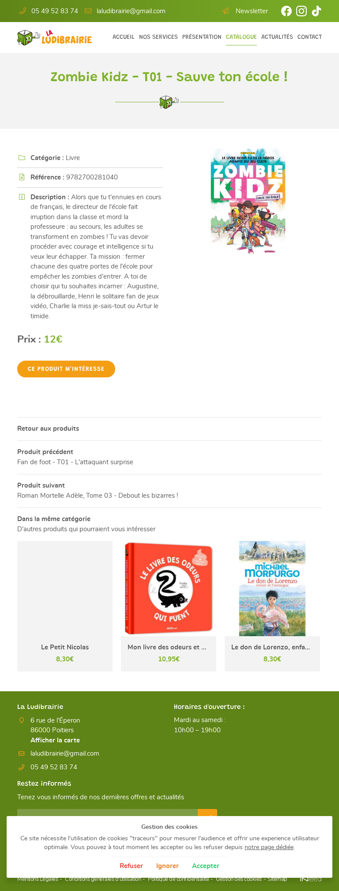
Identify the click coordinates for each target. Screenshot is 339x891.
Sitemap (277, 880)
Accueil (124, 37)
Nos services (158, 37)
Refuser (131, 866)
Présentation (202, 37)
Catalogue (241, 37)
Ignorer (167, 866)
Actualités (277, 37)
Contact (310, 37)
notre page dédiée (269, 847)
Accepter (205, 866)
